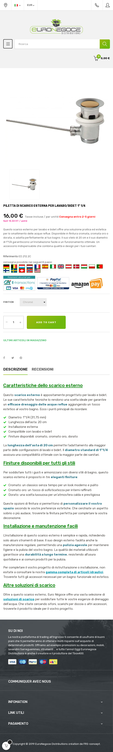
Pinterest (23, 358)
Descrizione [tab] (15, 369)
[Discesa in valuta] (30, 5)
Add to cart (46, 322)
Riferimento (10, 256)
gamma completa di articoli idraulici (74, 572)
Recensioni (42, 369)
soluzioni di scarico (18, 599)
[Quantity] (13, 322)
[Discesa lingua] (17, 5)
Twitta (14, 358)
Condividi (6, 358)
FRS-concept (92, 743)
